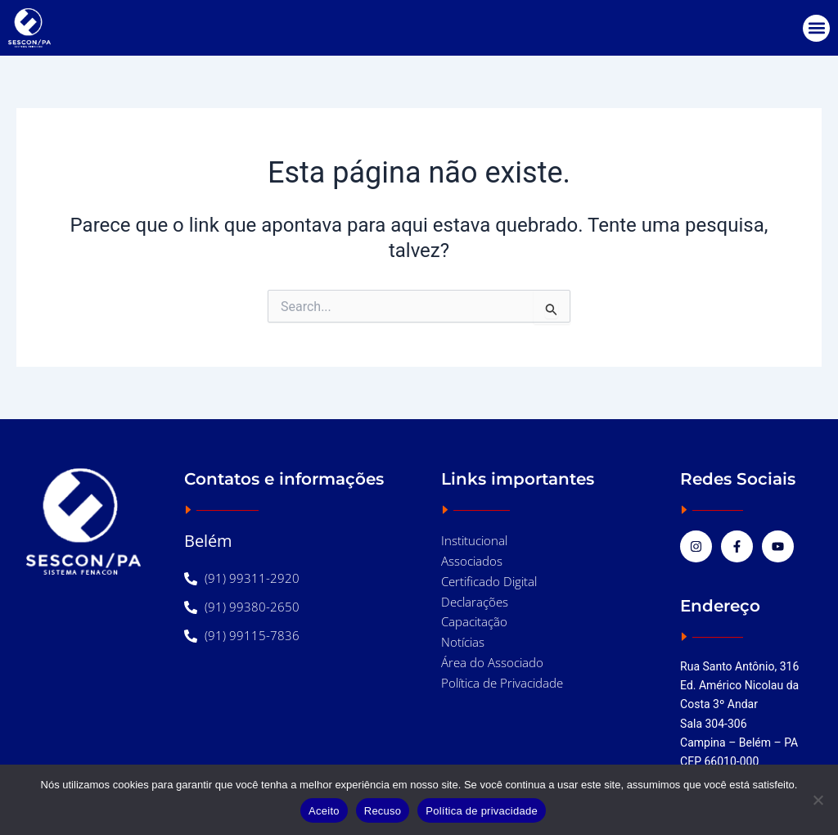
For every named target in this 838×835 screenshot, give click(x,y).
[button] (816, 28)
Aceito (324, 811)
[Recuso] (817, 800)
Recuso (383, 811)
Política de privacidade (482, 811)
